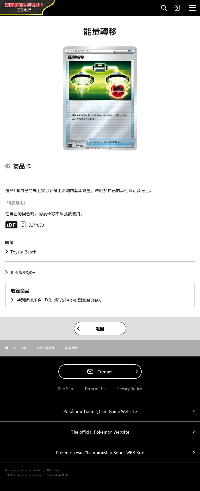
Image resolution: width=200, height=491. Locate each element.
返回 (100, 328)
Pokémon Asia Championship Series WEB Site (100, 452)
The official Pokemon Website (100, 432)
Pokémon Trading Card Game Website (100, 411)
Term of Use (95, 388)
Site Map (65, 388)
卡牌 (23, 347)
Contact (104, 371)
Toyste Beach (23, 251)
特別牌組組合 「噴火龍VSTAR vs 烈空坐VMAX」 (60, 300)
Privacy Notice (129, 388)
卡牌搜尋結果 (45, 347)
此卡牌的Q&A (22, 272)
